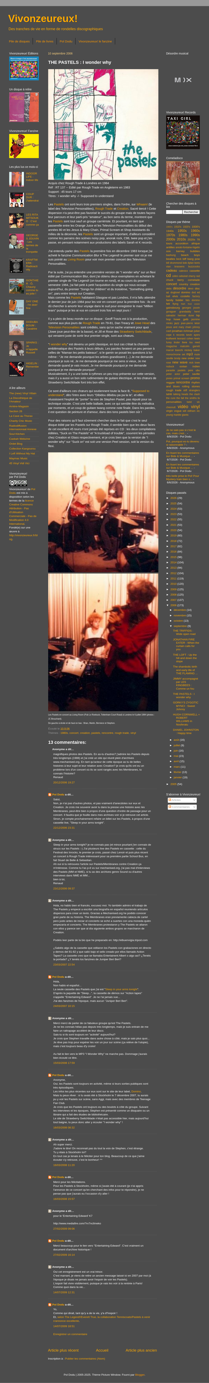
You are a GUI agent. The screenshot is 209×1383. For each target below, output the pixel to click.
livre (184, 342)
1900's (169, 227)
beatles (170, 258)
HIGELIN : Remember (32, 366)
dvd (194, 292)
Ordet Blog (15, 443)
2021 (173, 524)
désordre (179, 288)
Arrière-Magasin (19, 406)
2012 (173, 573)
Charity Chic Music (20, 420)
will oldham (189, 411)
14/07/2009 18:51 (64, 1326)
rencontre (107, 732)
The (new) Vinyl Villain (22, 393)
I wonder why (58, 344)
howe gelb (181, 319)
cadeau (171, 270)
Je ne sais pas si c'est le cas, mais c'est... (181, 432)
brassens (180, 266)
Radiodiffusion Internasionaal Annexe (23, 427)
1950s (182, 231)
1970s (170, 235)
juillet (177, 745)
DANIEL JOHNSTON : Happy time (186, 731)
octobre (179, 620)
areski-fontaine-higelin (188, 247)
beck (178, 259)
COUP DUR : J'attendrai (32, 197)
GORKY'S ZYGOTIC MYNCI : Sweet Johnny (185, 706)
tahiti (169, 394)
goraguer (171, 311)
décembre (180, 609)
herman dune (186, 315)
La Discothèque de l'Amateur (20, 399)
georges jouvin (191, 307)
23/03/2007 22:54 (64, 964)
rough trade (122, 732)
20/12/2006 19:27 (64, 782)
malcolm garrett (190, 346)
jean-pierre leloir (190, 323)
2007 (173, 599)
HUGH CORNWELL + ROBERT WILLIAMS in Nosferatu (186, 719)
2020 (173, 530)
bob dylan (188, 262)
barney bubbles (188, 251)
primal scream (181, 378)
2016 (173, 551)
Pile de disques (19, 41)
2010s (181, 239)
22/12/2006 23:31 (64, 827)
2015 (173, 557)
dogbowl (175, 292)
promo (195, 378)
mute (197, 354)
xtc (198, 411)
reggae (170, 382)
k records (179, 334)
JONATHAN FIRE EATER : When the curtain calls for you (186, 644)
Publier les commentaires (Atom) (85, 1358)
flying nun (178, 303)
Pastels (59, 204)
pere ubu (194, 370)
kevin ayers (193, 334)
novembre (180, 615)
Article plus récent (63, 1350)
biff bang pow (191, 258)
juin (176, 750)
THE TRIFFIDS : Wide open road (184, 632)
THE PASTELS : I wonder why (184, 695)
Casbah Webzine (19, 438)
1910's (177, 226)
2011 (173, 578)
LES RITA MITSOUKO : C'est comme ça (32, 219)
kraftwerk (171, 338)
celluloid (183, 276)
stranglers (194, 390)
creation (85, 732)
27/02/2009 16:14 (64, 1254)
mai (176, 755)
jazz (176, 323)
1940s (170, 231)
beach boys (190, 255)
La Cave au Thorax (21, 415)
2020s (191, 239)
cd (168, 275)
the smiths (191, 398)
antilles (170, 247)
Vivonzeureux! (43, 18)
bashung (171, 255)
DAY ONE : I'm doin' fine (32, 304)
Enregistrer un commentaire (70, 1334)
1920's (186, 226)
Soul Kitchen (17, 433)
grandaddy (185, 311)
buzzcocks (194, 266)
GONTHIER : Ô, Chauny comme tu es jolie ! (32, 287)
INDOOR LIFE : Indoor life (32, 177)
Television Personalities (64, 327)
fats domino (193, 300)
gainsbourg (173, 307)
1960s (195, 231)
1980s (64, 732)
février (178, 772)
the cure (170, 398)
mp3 (189, 354)
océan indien (189, 366)
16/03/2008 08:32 (64, 1127)
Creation (122, 208)
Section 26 (15, 411)
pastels (95, 732)
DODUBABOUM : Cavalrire (32, 325)
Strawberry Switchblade (135, 331)
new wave (180, 362)
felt (168, 303)
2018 (173, 541)
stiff (185, 390)
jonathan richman (182, 330)
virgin (169, 410)
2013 (173, 567)
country (183, 284)
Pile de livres (44, 41)
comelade (194, 279)
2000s (170, 239)
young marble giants (177, 414)
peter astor (173, 374)
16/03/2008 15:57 (64, 1198)
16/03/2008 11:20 (64, 1165)
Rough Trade (104, 208)
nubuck (170, 366)
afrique (195, 243)
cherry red (194, 276)
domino (185, 292)
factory (196, 296)
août (177, 739)
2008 (173, 594)
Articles (175, 800)
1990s (195, 235)
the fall (180, 398)
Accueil (102, 1350)
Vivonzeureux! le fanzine (95, 41)
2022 (173, 519)
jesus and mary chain (178, 327)
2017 (173, 546)
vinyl (133, 732)
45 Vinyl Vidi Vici (19, 463)
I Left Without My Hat (22, 453)
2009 (173, 589)
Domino (136, 1091)
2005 (173, 784)
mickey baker (192, 350)
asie (168, 251)
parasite (170, 370)
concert (73, 732)
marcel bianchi (174, 350)
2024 (173, 508)
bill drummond (174, 262)
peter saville (191, 373)
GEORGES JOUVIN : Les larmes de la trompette (32, 243)
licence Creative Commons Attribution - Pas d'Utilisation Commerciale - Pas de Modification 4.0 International (23, 512)
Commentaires (179, 806)
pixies (169, 378)
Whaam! (142, 204)
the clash (194, 394)
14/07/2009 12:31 (64, 1292)
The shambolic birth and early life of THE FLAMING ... (185, 670)
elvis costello (181, 296)
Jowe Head (141, 323)
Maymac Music (18, 458)
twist (189, 402)
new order (187, 358)
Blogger (140, 1374)
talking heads (180, 394)
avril (177, 761)
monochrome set (175, 354)
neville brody (173, 358)
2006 (173, 605)
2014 (173, 562)
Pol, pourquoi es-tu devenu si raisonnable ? (182, 443)
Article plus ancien (141, 1350)
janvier (178, 777)
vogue (177, 410)
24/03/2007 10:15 (64, 1006)
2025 (173, 503)
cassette (195, 270)
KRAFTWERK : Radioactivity (32, 264)
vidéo (183, 406)
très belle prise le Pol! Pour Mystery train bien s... (182, 477)
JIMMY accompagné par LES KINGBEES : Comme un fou (185, 683)
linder (177, 342)
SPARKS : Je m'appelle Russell (32, 347)
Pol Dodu (66, 41)
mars (177, 766)
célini (175, 276)
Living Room (76, 259)
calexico (183, 270)
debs (168, 288)
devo (190, 288)
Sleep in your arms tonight (121, 989)
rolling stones (191, 386)
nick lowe (194, 362)
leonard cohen (185, 338)
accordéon (181, 243)
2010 (173, 583)
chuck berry (175, 279)
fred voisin (194, 304)
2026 (173, 497)
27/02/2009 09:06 (64, 1228)
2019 (173, 535)
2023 (173, 514)
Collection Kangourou (22, 448)
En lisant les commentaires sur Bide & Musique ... (182, 454)
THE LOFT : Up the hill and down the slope (185, 658)
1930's (196, 226)
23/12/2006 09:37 (64, 888)
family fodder (174, 300)
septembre (181, 626)
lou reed (194, 342)
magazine (171, 346)
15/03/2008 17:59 (64, 1062)
